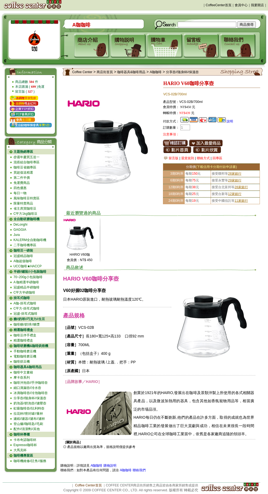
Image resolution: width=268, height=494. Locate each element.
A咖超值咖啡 (23, 261)
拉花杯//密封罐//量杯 (28, 413)
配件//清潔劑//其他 (27, 429)
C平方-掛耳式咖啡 (27, 308)
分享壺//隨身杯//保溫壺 (30, 398)
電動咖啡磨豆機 (25, 356)
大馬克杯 (20, 450)
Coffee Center (82, 72)
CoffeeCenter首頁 (218, 5)
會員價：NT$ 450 (79, 260)
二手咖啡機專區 (25, 245)
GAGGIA (20, 230)
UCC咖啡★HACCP (28, 266)
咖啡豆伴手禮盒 (25, 335)
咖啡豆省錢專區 (25, 167)
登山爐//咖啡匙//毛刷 (28, 424)
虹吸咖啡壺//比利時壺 (29, 408)
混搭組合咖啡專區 (27, 162)
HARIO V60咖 (80, 254)
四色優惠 (20, 188)
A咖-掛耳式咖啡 (25, 303)
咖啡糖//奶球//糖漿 (27, 324)
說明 (230, 121)
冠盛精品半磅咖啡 (27, 287)
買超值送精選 (23, 172)
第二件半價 (22, 178)
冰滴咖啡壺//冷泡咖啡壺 (31, 393)
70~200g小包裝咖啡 (28, 277)
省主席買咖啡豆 (25, 208)
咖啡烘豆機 (22, 361)
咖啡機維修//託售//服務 (30, 461)
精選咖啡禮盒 (23, 340)
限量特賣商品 (23, 203)
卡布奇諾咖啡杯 (25, 440)
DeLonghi (20, 224)
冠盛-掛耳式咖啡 (25, 314)
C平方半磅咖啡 (24, 292)
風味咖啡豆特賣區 (27, 198)
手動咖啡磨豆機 (25, 351)
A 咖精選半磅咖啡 (26, 282)
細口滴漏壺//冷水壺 (27, 388)
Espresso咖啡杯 (25, 445)
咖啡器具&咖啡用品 (131, 72)
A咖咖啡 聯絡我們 (132, 470)
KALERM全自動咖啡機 (30, 240)
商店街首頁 (105, 72)
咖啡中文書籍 (23, 372)
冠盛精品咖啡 (23, 256)
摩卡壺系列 (22, 377)
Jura (17, 235)
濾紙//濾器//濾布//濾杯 (29, 419)
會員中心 (241, 5)
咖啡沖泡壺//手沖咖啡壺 (31, 383)
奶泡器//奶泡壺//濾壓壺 (30, 403)
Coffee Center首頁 (88, 485)
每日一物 (20, 193)
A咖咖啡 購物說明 (103, 465)
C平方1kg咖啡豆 (25, 214)
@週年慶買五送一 (27, 157)
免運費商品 (22, 183)
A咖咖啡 (156, 72)
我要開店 (257, 5)
